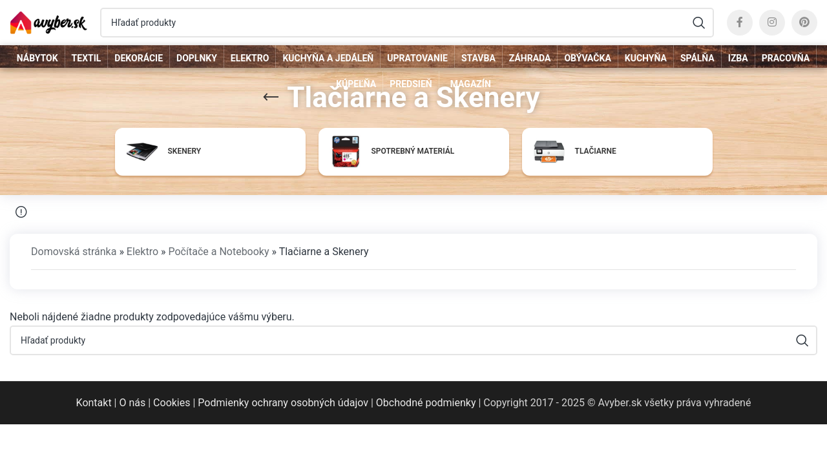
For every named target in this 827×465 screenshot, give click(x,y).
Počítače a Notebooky (218, 251)
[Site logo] (48, 22)
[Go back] (271, 97)
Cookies (171, 403)
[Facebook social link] (740, 23)
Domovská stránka (73, 251)
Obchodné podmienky (426, 403)
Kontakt (94, 403)
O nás (132, 403)
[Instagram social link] (772, 23)
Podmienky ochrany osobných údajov (283, 403)
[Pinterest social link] (804, 23)
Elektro (142, 251)
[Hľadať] (407, 22)
